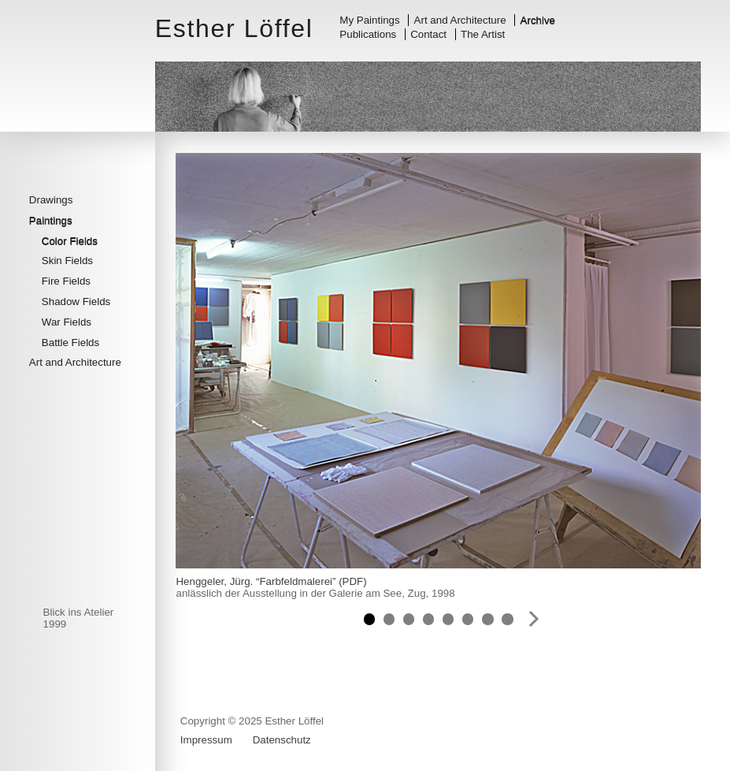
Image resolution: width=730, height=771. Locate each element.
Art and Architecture (460, 20)
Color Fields (70, 241)
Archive (538, 20)
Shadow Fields (76, 301)
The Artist (483, 34)
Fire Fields (66, 281)
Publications (367, 34)
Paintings (50, 220)
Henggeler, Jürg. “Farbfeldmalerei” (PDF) (271, 581)
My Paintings (369, 20)
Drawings (51, 200)
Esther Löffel (234, 28)
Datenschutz (282, 740)
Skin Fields (67, 260)
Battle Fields (70, 342)
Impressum (206, 740)
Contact (428, 34)
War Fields (66, 322)
